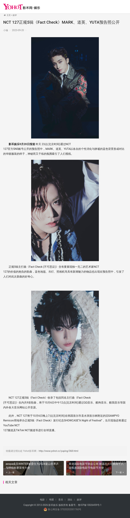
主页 (9, 15)
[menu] (123, 5)
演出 (70, 499)
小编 (5, 30)
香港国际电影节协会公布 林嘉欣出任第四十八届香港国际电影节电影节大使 (96, 465)
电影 (42, 499)
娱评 (15, 15)
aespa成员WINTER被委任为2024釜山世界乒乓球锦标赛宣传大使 (32, 465)
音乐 (60, 499)
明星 (51, 499)
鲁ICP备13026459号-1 (89, 505)
